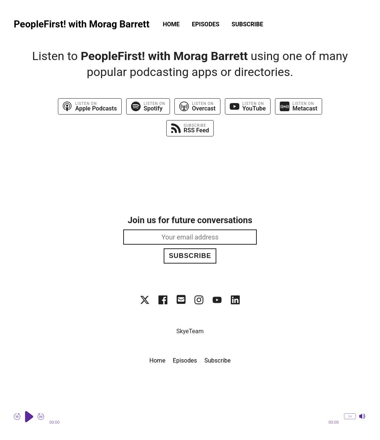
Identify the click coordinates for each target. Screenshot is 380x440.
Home (171, 24)
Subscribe (247, 24)
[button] (194, 416)
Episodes (205, 24)
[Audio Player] (190, 420)
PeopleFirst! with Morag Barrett (82, 24)
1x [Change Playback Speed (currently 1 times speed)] (350, 416)
